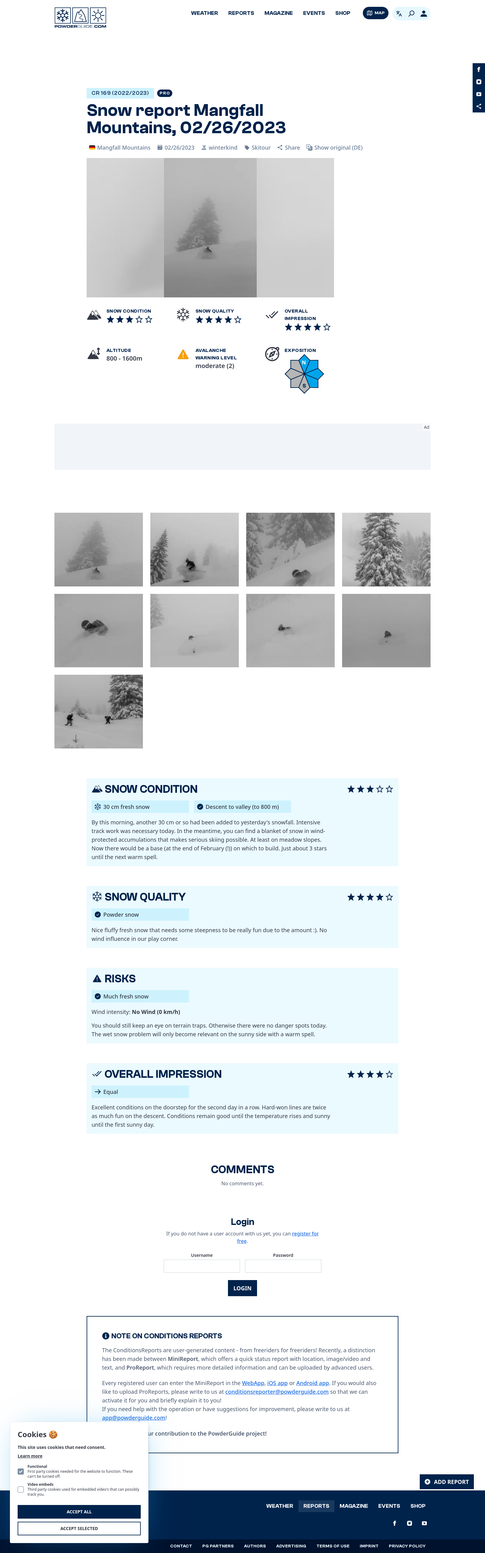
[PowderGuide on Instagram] (479, 82)
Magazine (278, 13)
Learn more (30, 1456)
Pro (165, 93)
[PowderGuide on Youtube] (479, 94)
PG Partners (218, 1546)
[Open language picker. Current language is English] (399, 13)
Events (314, 13)
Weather (204, 13)
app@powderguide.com (133, 1417)
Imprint (369, 1546)
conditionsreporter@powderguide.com (276, 1391)
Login (243, 1288)
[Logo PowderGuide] (80, 17)
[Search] (411, 13)
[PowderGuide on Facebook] (479, 69)
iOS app (277, 1383)
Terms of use (333, 1546)
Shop (342, 13)
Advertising (291, 1546)
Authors (255, 1546)
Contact (181, 1546)
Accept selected (79, 1528)
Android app (312, 1383)
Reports (241, 13)
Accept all (79, 1512)
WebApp (253, 1383)
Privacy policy (407, 1546)
